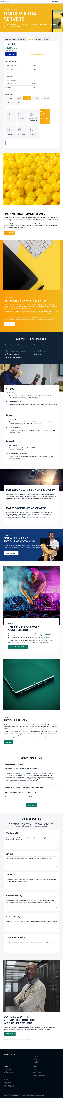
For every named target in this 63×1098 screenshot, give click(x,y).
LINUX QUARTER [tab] (10, 39)
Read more (31, 807)
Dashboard (55, 2)
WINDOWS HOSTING (8, 1069)
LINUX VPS (35, 1059)
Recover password (9, 1085)
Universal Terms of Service (38, 1095)
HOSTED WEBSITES (8, 1074)
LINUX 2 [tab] (38, 39)
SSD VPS (8, 744)
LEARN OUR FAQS (36, 1069)
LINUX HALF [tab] (21, 39)
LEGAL (34, 1074)
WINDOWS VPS (36, 1058)
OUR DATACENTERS (37, 1072)
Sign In (5, 1083)
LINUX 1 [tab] (30, 39)
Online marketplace (9, 1086)
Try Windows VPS (11, 555)
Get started (9, 234)
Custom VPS (36, 1062)
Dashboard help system (39, 1075)
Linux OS (10, 637)
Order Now (11, 54)
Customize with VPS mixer (18, 649)
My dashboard (7, 1082)
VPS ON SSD (35, 1061)
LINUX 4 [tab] (46, 39)
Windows (48, 636)
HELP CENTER (36, 1071)
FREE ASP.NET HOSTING (9, 1072)
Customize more (12, 145)
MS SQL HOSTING (8, 1071)
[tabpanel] (31, 95)
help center (9, 1035)
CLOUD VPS (35, 1056)
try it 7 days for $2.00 (37, 54)
